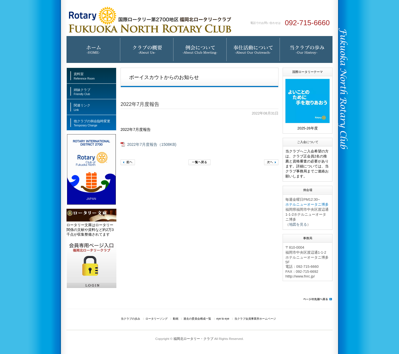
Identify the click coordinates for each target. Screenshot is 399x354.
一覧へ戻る (199, 162)
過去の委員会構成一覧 (197, 318)
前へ (128, 162)
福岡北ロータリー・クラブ (193, 338)
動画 (175, 318)
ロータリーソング (156, 318)
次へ (271, 162)
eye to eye (222, 318)
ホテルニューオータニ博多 (307, 204)
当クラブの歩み (130, 318)
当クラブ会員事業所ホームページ (255, 318)
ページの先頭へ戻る (317, 299)
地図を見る (298, 224)
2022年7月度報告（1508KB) (151, 144)
